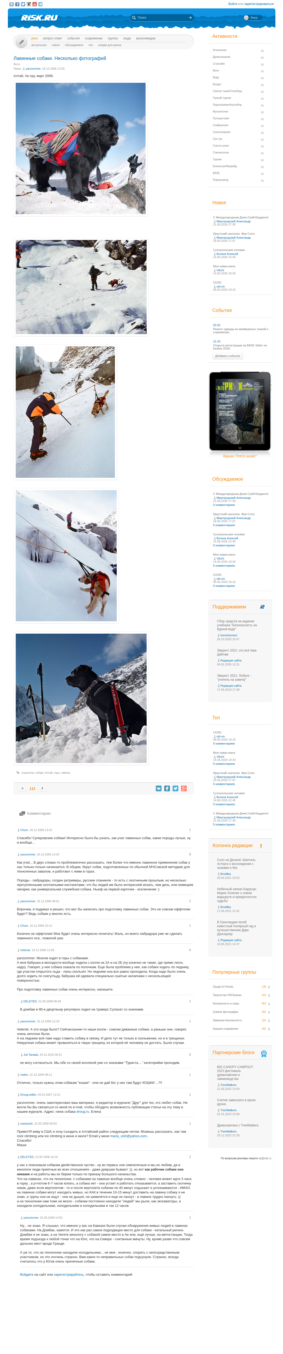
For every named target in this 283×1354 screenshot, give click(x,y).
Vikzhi (220, 270)
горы (57, 772)
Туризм (217, 159)
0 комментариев (224, 504)
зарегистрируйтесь (69, 1274)
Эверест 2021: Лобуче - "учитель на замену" (234, 677)
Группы (113, 38)
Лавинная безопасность (227, 1020)
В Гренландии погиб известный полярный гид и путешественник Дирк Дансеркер (236, 928)
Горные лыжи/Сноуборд (227, 91)
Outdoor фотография (225, 1012)
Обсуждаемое (74, 45)
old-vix (221, 286)
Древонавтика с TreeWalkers (238, 1125)
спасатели (28, 772)
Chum (24, 830)
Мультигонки (220, 111)
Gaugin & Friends (223, 986)
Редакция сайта (231, 660)
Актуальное (39, 45)
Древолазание (222, 56)
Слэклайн (219, 63)
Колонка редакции (233, 845)
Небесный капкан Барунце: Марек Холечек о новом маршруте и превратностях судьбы (237, 895)
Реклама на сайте (222, 1340)
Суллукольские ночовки (229, 250)
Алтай (48, 772)
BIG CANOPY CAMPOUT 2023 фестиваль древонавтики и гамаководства (235, 1073)
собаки (39, 772)
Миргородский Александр (234, 221)
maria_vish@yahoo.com (128, 1136)
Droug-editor (28, 1094)
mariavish (26, 1123)
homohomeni (229, 635)
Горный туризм (222, 97)
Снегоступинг (221, 145)
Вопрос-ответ (52, 38)
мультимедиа (146, 38)
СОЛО (217, 282)
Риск (34, 38)
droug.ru (82, 1112)
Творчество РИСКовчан (227, 995)
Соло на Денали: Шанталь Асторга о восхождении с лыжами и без (236, 864)
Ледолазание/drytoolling (227, 104)
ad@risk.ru (265, 1158)
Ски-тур (217, 138)
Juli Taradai (31, 1054)
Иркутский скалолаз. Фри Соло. (234, 233)
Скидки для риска (109, 45)
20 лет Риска (164, 1345)
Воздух (217, 84)
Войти (232, 4)
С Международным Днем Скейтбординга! (241, 217)
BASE (216, 173)
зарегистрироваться (259, 4)
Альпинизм (219, 50)
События (73, 38)
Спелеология (221, 152)
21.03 (217, 341)
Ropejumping (220, 179)
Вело (216, 70)
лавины (65, 772)
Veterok (25, 950)
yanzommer (33, 68)
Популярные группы (234, 972)
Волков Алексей (227, 253)
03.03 (217, 325)
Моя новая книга (224, 266)
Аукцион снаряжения (225, 1028)
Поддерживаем (229, 606)
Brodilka (226, 873)
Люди (127, 38)
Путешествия (221, 118)
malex (24, 1074)
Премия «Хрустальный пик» (189, 1340)
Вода (216, 77)
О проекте (161, 1340)
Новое (56, 45)
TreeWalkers (229, 1084)
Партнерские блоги (240, 1052)
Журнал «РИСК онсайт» (253, 1340)
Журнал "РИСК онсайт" (240, 456)
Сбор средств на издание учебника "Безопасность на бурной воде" (237, 625)
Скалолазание (222, 132)
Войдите (27, 1274)
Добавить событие (227, 355)
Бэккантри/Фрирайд (225, 166)
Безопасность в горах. (226, 1003)
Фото (17, 64)
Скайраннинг (221, 125)
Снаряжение (94, 38)
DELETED (30, 1001)
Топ (90, 45)
